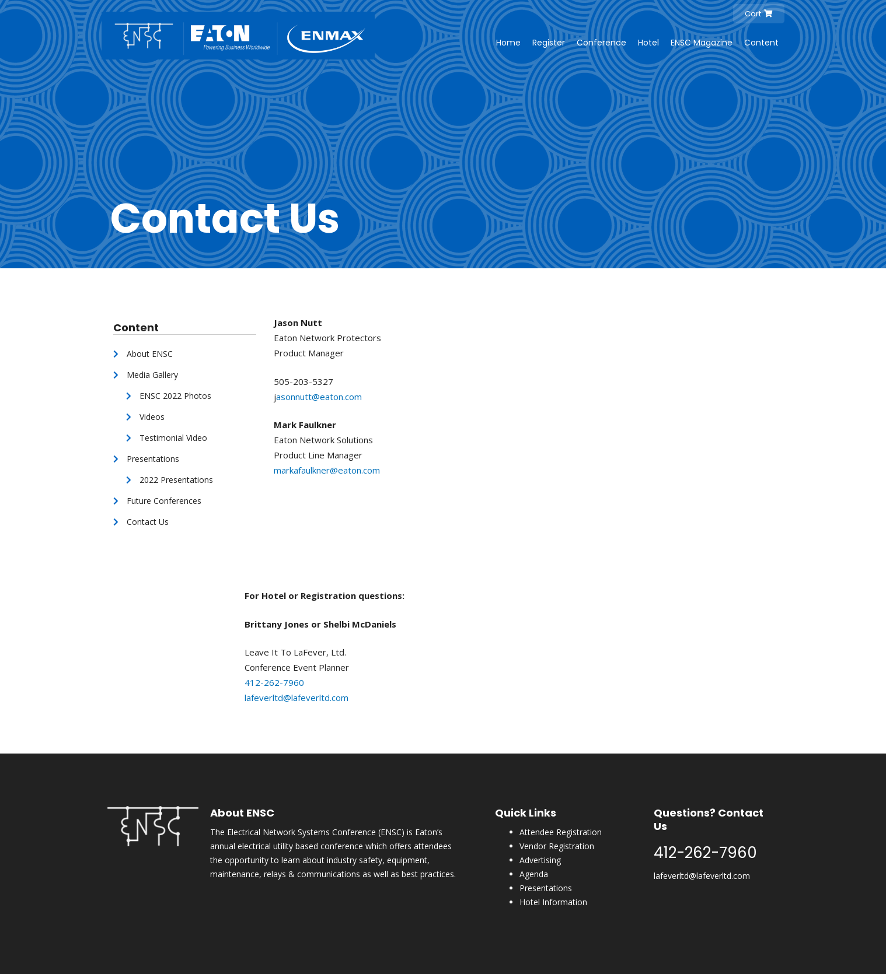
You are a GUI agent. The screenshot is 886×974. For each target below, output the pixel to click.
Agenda (533, 874)
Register (548, 42)
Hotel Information (553, 902)
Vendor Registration (556, 846)
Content (761, 42)
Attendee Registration (560, 832)
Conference (601, 42)
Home (508, 42)
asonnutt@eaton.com (320, 396)
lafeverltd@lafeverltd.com (296, 697)
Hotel (648, 42)
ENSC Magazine (701, 42)
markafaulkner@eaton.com (327, 470)
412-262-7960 (274, 682)
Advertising (540, 860)
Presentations (545, 888)
